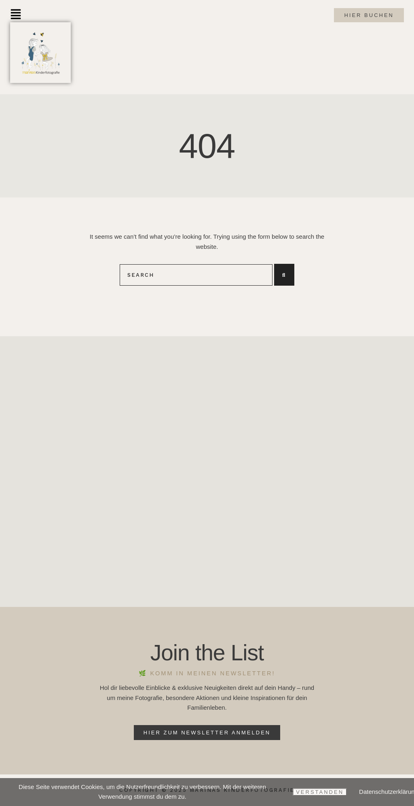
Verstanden (320, 792)
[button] (15, 15)
